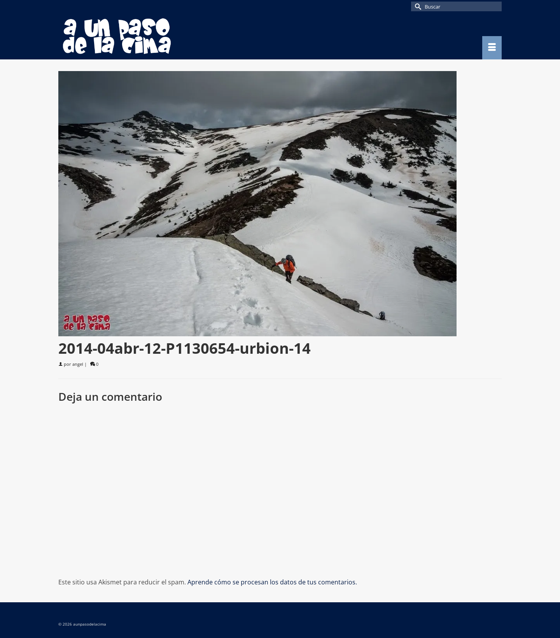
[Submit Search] (417, 6)
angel (77, 364)
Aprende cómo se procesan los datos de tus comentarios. (272, 582)
